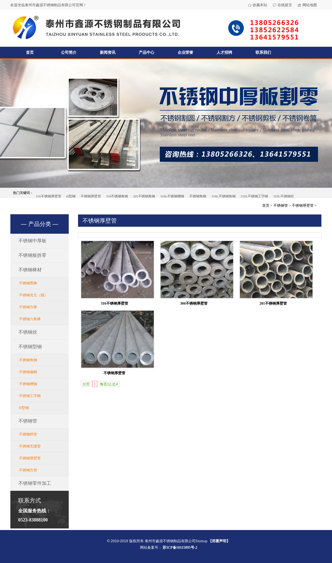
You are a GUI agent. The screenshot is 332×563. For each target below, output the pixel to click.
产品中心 (146, 52)
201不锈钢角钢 (144, 196)
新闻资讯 (107, 52)
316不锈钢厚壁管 (48, 196)
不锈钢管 (280, 205)
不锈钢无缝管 (30, 446)
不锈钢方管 (28, 470)
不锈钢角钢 (197, 196)
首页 (30, 52)
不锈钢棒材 (30, 269)
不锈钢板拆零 (32, 255)
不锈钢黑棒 (28, 283)
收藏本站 (260, 5)
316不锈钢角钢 (117, 196)
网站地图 (309, 5)
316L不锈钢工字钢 (254, 196)
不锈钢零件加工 (34, 483)
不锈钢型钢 (30, 346)
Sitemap (202, 541)
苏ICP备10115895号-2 (180, 547)
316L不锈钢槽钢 (172, 196)
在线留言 (285, 5)
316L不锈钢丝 (283, 196)
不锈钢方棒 (28, 307)
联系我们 (263, 52)
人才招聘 (224, 52)
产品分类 (39, 224)
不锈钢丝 (27, 332)
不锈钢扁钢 (28, 372)
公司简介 (69, 52)
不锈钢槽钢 (28, 384)
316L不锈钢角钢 (223, 196)
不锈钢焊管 (28, 434)
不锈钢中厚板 (32, 240)
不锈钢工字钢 (30, 396)
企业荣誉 (185, 52)
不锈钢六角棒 (30, 319)
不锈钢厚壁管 (91, 196)
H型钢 (70, 196)
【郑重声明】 (219, 541)
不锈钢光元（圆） (33, 295)
